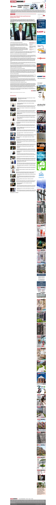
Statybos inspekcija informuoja (38, 10)
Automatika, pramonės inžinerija (14, 11)
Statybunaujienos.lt (12, 192)
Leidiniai (43, 11)
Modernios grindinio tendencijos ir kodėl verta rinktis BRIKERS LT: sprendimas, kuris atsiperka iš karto (41, 490)
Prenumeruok (44, 15)
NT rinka (13, 92)
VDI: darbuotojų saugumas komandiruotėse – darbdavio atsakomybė (26, 165)
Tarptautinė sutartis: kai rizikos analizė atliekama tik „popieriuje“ (25, 188)
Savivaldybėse (43, 10)
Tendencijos (24, 92)
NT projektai (22, 10)
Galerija (41, 11)
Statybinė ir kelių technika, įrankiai (27, 10)
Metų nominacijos (19, 11)
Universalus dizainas (24, 11)
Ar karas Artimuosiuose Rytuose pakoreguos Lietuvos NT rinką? (25, 156)
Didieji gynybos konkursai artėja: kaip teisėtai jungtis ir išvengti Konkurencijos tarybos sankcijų (26, 98)
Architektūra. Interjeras (13, 10)
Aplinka (20, 10)
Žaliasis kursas (33, 10)
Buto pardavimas (20, 92)
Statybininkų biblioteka (13, 12)
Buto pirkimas (17, 92)
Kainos (15, 92)
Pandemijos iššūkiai (35, 11)
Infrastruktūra (17, 10)
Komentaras (16, 192)
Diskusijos (39, 11)
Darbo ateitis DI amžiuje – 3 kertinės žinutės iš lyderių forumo (25, 132)
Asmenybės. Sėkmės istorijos (29, 11)
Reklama (43, 1)
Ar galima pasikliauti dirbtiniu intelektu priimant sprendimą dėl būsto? (26, 174)
